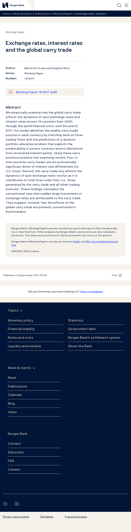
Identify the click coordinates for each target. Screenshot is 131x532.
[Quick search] (119, 5)
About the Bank (80, 346)
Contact (14, 443)
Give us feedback (91, 291)
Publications (17, 386)
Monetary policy (20, 320)
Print (115, 275)
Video (12, 412)
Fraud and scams (76, 517)
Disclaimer (47, 517)
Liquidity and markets (24, 346)
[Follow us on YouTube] (6, 503)
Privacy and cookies (16, 517)
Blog (11, 403)
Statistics (75, 320)
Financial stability (21, 329)
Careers (14, 469)
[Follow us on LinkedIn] (18, 503)
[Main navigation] (126, 5)
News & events (19, 368)
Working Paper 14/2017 (36, 92)
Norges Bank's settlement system (94, 337)
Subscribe (16, 452)
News (12, 377)
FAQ (11, 460)
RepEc (77, 241)
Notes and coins (20, 337)
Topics (13, 310)
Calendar (15, 394)
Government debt (82, 329)
